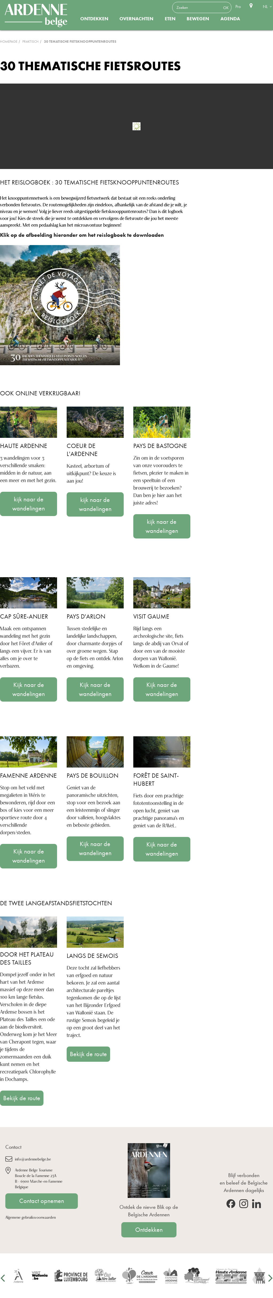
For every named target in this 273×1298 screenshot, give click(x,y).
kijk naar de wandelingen (28, 503)
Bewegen (198, 19)
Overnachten (136, 19)
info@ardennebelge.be (33, 1159)
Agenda (230, 19)
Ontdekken (94, 19)
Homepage (8, 42)
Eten (170, 19)
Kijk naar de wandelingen (28, 689)
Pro (238, 6)
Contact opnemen (41, 1201)
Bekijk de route (21, 1098)
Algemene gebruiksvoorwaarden (30, 1217)
